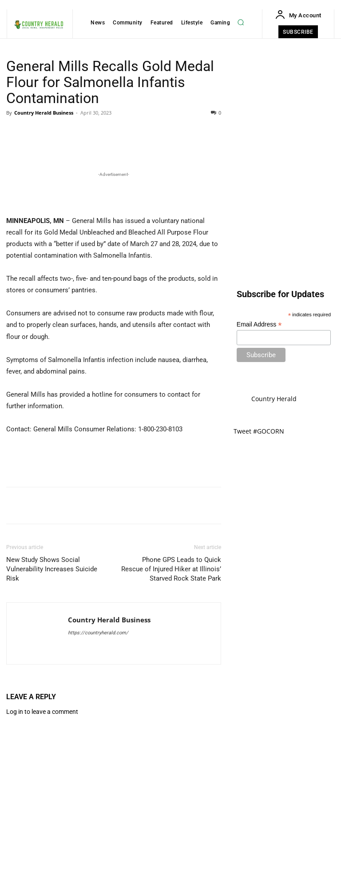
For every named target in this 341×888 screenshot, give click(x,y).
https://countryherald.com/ (98, 774)
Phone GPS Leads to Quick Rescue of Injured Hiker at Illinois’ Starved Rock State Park (171, 710)
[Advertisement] (114, 332)
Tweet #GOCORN (259, 431)
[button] (240, 22)
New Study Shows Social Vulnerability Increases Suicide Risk (51, 710)
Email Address (259, 324)
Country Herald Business (43, 112)
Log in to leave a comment (42, 852)
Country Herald (274, 398)
